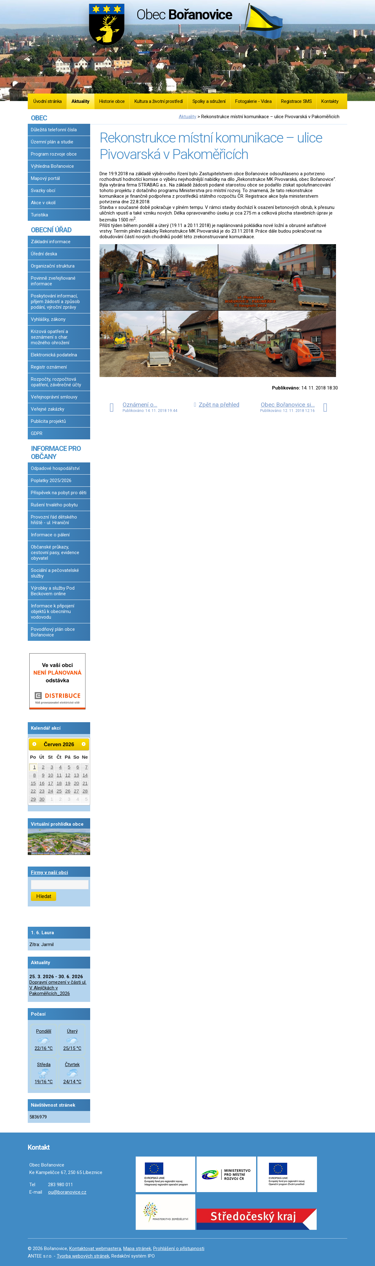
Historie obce (112, 101)
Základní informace (51, 241)
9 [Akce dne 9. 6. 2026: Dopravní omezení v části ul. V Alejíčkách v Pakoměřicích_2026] (43, 775)
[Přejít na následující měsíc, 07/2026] (83, 744)
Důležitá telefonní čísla (54, 130)
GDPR (36, 433)
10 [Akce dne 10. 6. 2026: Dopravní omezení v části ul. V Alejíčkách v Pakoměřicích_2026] (50, 775)
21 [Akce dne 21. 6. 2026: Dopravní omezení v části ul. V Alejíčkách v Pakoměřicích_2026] (85, 783)
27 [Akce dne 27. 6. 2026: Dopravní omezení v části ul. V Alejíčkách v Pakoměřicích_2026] (76, 791)
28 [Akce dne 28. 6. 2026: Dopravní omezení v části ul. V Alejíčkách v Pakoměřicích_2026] (85, 791)
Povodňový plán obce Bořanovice (53, 632)
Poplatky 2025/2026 (51, 480)
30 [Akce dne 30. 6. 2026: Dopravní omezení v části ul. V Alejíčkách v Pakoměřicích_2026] (42, 799)
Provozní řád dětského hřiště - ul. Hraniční (54, 519)
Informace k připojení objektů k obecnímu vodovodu (52, 611)
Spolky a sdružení (209, 101)
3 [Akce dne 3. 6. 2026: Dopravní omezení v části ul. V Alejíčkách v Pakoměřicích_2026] (52, 767)
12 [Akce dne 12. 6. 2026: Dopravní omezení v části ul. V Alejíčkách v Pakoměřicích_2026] (68, 775)
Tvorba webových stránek (83, 1256)
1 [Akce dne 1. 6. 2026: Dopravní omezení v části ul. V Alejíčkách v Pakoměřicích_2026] (34, 767)
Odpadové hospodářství (55, 468)
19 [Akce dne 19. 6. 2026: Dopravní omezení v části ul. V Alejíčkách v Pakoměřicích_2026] (68, 783)
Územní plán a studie (52, 142)
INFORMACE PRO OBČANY (56, 452)
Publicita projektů (48, 421)
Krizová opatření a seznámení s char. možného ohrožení (50, 337)
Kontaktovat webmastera (95, 1248)
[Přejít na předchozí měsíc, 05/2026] (34, 744)
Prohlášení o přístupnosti (178, 1248)
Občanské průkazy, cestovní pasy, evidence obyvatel (55, 552)
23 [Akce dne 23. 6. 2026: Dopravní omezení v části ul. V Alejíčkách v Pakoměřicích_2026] (42, 791)
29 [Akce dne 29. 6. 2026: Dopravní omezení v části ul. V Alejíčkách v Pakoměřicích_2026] (33, 799)
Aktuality (80, 101)
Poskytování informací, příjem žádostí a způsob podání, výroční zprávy (55, 301)
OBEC (39, 118)
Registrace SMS (296, 101)
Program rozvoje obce (54, 154)
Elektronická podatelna (54, 355)
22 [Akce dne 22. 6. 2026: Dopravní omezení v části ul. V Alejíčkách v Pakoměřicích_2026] (33, 791)
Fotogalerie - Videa (253, 101)
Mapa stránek (137, 1248)
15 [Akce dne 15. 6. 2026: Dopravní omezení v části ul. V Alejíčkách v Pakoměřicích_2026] (33, 783)
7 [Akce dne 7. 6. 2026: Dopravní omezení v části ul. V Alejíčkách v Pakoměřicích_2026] (86, 767)
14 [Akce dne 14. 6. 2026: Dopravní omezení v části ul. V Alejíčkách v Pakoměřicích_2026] (85, 775)
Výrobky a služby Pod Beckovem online (53, 591)
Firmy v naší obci (49, 872)
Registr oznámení (49, 367)
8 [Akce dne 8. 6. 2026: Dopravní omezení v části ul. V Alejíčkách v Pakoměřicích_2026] (34, 775)
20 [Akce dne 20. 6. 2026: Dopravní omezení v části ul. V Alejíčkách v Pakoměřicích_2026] (76, 783)
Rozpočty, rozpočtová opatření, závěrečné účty (56, 382)
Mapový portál (45, 178)
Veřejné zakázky (47, 409)
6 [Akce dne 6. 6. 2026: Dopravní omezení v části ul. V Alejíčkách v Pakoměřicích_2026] (77, 767)
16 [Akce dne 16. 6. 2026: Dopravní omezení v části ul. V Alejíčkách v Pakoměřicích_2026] (42, 783)
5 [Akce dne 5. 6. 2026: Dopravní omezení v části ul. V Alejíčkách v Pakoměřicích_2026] (69, 767)
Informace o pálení (50, 535)
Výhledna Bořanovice (52, 166)
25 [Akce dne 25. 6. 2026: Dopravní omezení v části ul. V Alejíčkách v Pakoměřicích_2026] (59, 791)
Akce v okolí (43, 202)
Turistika (39, 215)
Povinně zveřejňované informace (53, 281)
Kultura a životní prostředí (158, 101)
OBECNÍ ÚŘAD (51, 230)
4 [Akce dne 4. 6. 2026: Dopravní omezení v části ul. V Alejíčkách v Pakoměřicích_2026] (60, 767)
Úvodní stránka (47, 101)
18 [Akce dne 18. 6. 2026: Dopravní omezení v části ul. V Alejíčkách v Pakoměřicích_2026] (59, 783)
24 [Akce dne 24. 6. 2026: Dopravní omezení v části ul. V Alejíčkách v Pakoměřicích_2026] (50, 791)
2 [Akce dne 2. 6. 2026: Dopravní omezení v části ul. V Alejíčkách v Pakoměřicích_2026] (43, 767)
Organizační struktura (53, 266)
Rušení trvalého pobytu (54, 505)
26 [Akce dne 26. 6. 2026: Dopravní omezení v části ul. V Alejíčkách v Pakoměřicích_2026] (68, 791)
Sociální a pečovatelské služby (55, 573)
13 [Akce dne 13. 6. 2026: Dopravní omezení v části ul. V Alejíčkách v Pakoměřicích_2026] (76, 775)
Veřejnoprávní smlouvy (54, 397)
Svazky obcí (43, 190)
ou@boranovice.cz (67, 1192)
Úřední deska (44, 254)
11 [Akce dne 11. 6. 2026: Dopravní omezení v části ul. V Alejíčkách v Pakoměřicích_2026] (59, 775)
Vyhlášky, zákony (48, 319)
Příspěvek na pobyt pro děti (58, 492)
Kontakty (329, 101)
